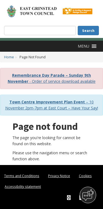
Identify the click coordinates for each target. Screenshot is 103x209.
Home (9, 57)
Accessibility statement (23, 186)
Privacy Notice (59, 176)
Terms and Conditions (21, 176)
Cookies (85, 176)
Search (88, 30)
